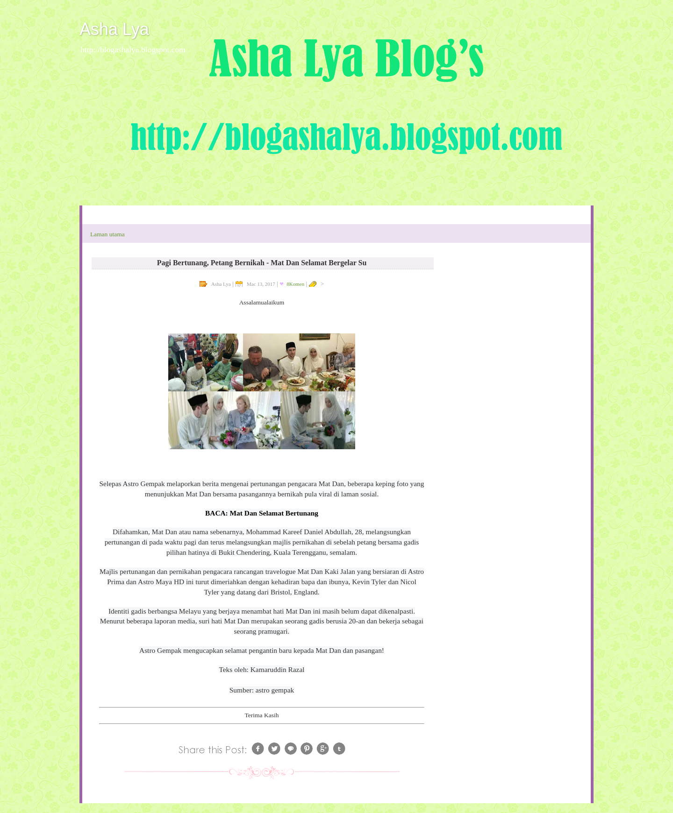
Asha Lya (114, 29)
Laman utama (107, 234)
